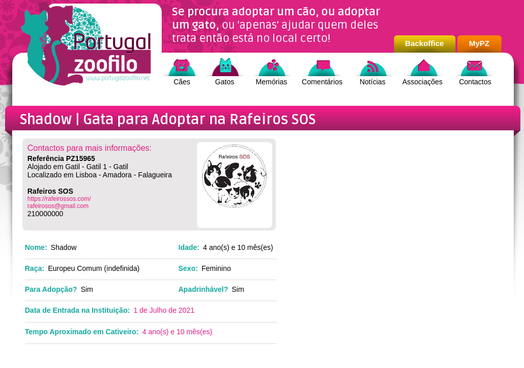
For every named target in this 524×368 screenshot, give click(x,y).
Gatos (224, 82)
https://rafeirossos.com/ (59, 198)
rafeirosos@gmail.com (58, 206)
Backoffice (424, 43)
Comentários (322, 82)
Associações (422, 82)
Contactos (475, 82)
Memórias (271, 82)
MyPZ (479, 43)
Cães (181, 82)
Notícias (373, 82)
